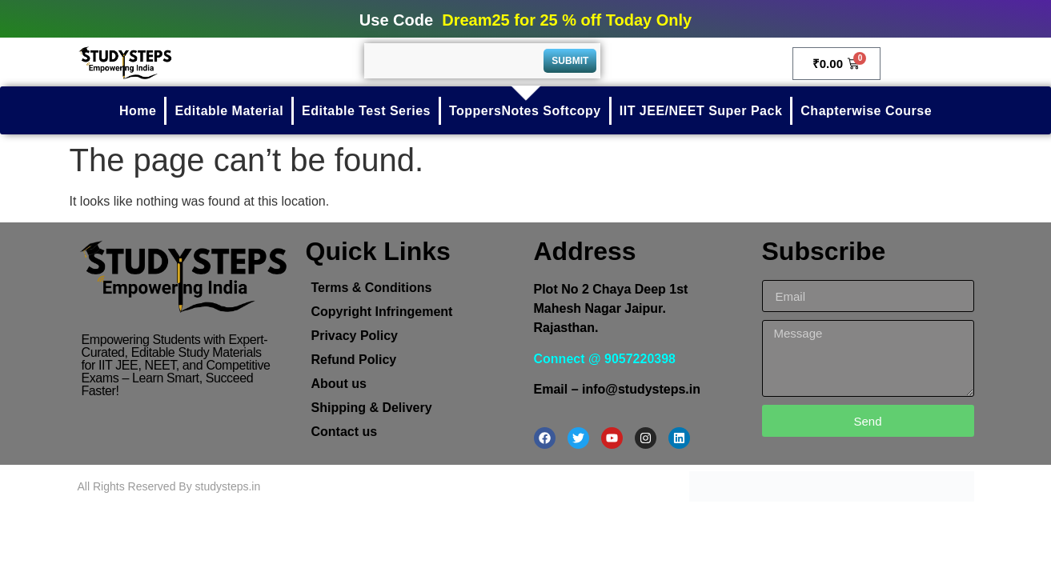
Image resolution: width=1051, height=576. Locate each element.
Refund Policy (354, 359)
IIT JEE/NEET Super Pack (701, 111)
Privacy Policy (355, 335)
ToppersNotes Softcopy (525, 111)
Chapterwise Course (866, 111)
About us (339, 383)
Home (137, 111)
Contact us (344, 431)
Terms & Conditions (371, 287)
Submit (570, 60)
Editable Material (228, 111)
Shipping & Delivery (371, 407)
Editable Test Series (366, 111)
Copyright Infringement (382, 311)
